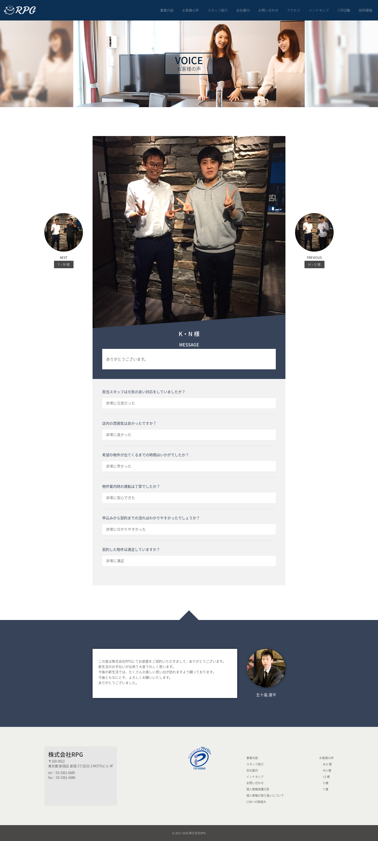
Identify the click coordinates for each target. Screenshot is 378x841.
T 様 (325, 789)
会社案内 (243, 10)
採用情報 (365, 10)
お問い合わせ (268, 10)
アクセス (293, 10)
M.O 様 (327, 764)
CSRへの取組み (256, 802)
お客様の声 (190, 10)
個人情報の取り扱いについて (265, 795)
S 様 (325, 783)
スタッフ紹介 (218, 10)
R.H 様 (327, 770)
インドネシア (319, 10)
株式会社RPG (65, 754)
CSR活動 (344, 10)
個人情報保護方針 (258, 789)
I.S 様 (326, 777)
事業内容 (167, 10)
